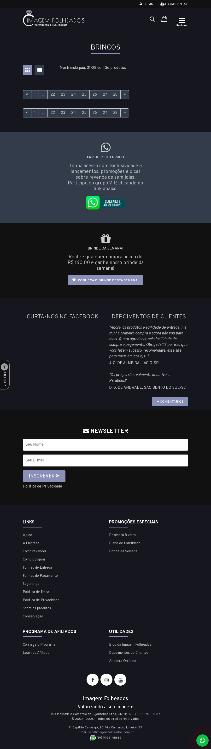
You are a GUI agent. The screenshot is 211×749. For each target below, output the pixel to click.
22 (53, 94)
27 (105, 94)
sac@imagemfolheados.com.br (111, 732)
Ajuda (27, 535)
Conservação (33, 616)
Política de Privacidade (42, 486)
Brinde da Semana (123, 551)
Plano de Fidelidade (125, 543)
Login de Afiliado (36, 653)
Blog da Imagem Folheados (130, 645)
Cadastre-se (174, 4)
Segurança (31, 584)
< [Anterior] (27, 94)
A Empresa (31, 543)
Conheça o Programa (39, 645)
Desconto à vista (122, 535)
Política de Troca (36, 592)
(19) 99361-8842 (105, 738)
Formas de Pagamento (40, 576)
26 (95, 94)
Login (146, 4)
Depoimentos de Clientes (128, 653)
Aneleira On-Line (122, 661)
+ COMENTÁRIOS (170, 402)
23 (63, 94)
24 (73, 94)
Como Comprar (34, 559)
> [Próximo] (124, 94)
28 (115, 94)
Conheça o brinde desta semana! (105, 280)
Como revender (34, 551)
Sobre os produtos (37, 608)
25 (84, 94)
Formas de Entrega (37, 568)
